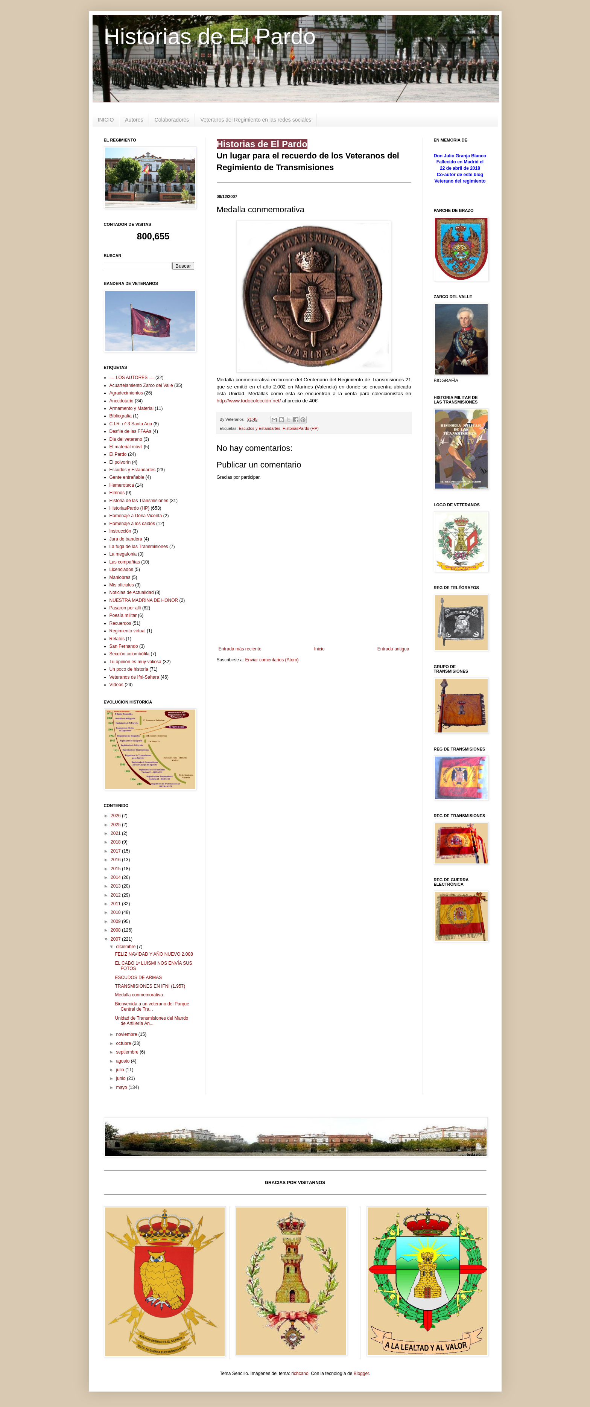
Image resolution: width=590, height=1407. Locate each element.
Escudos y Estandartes (259, 428)
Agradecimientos (126, 393)
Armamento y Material (131, 408)
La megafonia (123, 554)
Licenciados (121, 569)
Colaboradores (172, 120)
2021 (116, 833)
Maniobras (120, 577)
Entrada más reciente (240, 649)
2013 (116, 886)
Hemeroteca (121, 485)
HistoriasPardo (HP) (301, 428)
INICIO (106, 120)
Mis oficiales (121, 585)
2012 (116, 895)
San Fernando (123, 646)
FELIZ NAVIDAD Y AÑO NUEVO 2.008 (154, 954)
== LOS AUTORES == (131, 377)
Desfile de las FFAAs (130, 431)
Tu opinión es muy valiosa (135, 661)
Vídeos (116, 684)
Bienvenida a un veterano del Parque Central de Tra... (152, 1006)
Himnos (117, 492)
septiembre (128, 1052)
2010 (116, 912)
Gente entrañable (126, 477)
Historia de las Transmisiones (139, 500)
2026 (116, 815)
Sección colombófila (129, 653)
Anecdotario (121, 401)
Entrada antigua (393, 649)
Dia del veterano (125, 439)
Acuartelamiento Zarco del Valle (141, 385)
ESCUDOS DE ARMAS (138, 977)
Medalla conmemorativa (139, 994)
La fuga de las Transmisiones (138, 546)
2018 (116, 842)
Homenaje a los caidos (132, 523)
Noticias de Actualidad (131, 592)
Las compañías (124, 562)
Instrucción (120, 531)
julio (120, 1069)
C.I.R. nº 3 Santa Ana (130, 423)
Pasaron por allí (125, 608)
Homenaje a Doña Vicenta (135, 515)
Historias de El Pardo (210, 36)
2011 (116, 903)
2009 (116, 921)
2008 (116, 930)
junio (121, 1078)
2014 (116, 877)
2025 (116, 824)
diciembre (126, 946)
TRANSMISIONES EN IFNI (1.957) (150, 986)
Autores (134, 120)
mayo (122, 1087)
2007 (116, 939)
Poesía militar (123, 615)
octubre (124, 1043)
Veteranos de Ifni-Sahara (134, 677)
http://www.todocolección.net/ (249, 401)
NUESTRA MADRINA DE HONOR (143, 600)
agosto (123, 1061)
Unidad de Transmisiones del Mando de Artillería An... (151, 1021)
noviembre (127, 1034)
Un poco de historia (128, 669)
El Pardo (118, 454)
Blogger (361, 1373)
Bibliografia (120, 416)
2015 (116, 868)
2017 (116, 851)
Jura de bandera (125, 539)
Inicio (319, 649)
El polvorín (120, 462)
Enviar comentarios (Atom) (272, 659)
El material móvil (126, 446)
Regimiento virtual (127, 630)
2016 (116, 859)
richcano (299, 1373)
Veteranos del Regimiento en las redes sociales (255, 120)
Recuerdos (120, 623)
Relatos (117, 638)
